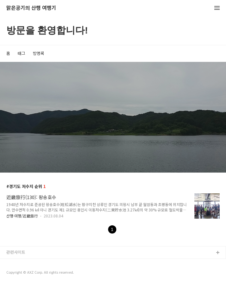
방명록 (38, 53)
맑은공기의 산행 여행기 (31, 8)
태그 (21, 53)
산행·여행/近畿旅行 (22, 215)
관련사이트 (15, 252)
